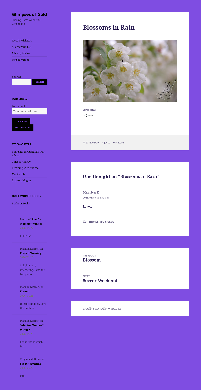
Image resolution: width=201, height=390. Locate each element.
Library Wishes (21, 53)
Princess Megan (21, 180)
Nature (119, 142)
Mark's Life (18, 174)
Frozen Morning (30, 253)
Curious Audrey (21, 161)
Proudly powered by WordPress (102, 308)
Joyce (107, 142)
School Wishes (20, 59)
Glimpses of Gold (29, 14)
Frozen (24, 291)
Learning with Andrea (25, 168)
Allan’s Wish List (21, 47)
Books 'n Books (21, 203)
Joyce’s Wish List (22, 40)
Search (16, 76)
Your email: (18, 106)
